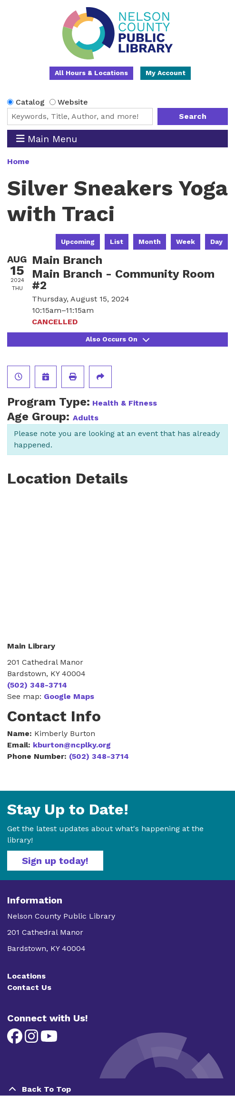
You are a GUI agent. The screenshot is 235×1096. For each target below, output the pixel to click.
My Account (166, 73)
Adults (85, 417)
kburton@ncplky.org (72, 744)
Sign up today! (55, 860)
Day (216, 241)
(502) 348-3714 (37, 684)
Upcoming (78, 241)
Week (185, 241)
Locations (26, 975)
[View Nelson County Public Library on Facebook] (16, 1039)
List (116, 241)
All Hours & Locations (91, 73)
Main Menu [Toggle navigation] (47, 139)
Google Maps (69, 696)
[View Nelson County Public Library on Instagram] (32, 1039)
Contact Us (29, 987)
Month (149, 241)
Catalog (30, 102)
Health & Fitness (124, 402)
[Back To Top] (117, 1089)
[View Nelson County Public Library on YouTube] (49, 1039)
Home (18, 161)
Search (192, 116)
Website (73, 102)
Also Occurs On (117, 339)
